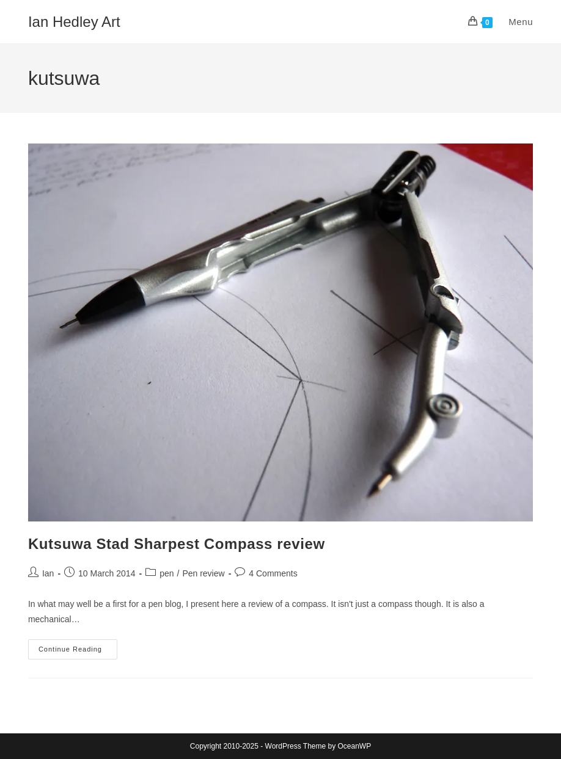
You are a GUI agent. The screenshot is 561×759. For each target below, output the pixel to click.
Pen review (203, 573)
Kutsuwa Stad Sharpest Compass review (176, 544)
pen (167, 573)
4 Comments (273, 573)
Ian (48, 573)
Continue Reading (77, 652)
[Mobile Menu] (514, 21)
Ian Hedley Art (74, 21)
